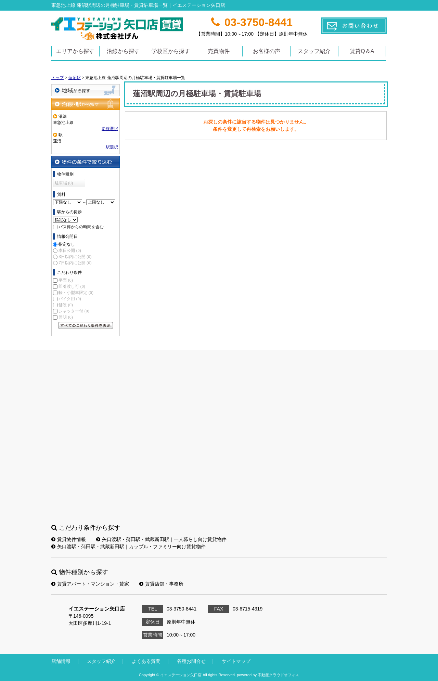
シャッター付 (74, 311)
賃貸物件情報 (68, 539)
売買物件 (219, 51)
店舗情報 (60, 661)
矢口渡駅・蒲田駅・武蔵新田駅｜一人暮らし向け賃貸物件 (161, 539)
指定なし (67, 244)
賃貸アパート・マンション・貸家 (90, 584)
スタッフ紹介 (314, 51)
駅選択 (112, 147)
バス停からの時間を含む (81, 226)
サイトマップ (236, 661)
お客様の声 (266, 51)
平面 (66, 280)
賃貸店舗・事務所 (161, 584)
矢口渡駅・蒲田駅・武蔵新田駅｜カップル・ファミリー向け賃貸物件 (128, 546)
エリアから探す (75, 51)
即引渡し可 (72, 286)
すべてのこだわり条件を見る (85, 325)
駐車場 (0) (64, 183)
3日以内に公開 (75, 256)
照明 (66, 317)
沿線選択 (110, 128)
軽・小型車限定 (76, 292)
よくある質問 (146, 661)
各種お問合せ (191, 661)
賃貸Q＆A (362, 51)
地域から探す (85, 90)
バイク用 (70, 298)
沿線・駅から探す (85, 104)
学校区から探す (171, 51)
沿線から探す (123, 51)
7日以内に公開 (75, 262)
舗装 (66, 305)
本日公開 (70, 250)
